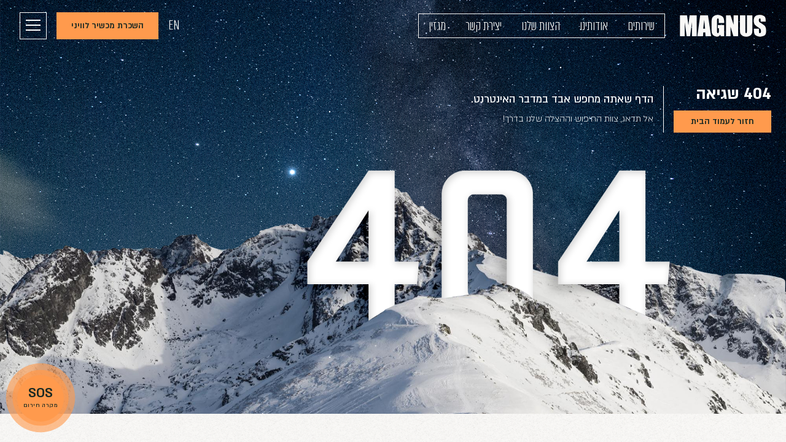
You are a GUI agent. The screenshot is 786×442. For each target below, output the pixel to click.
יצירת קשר (483, 26)
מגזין (437, 26)
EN (173, 25)
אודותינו (594, 26)
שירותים (641, 26)
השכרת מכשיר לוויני (107, 25)
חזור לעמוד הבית (722, 121)
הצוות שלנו (540, 26)
